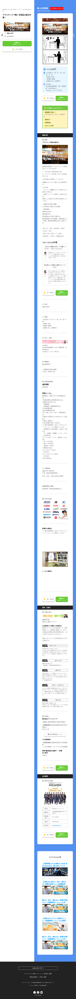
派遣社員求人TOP (37, 968)
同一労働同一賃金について (48, 982)
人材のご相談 (42, 977)
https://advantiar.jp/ (56, 825)
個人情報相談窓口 (43, 985)
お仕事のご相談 (47, 973)
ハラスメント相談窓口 (33, 985)
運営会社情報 (33, 977)
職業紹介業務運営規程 (37, 982)
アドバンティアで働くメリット (32, 973)
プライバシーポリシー (26, 982)
